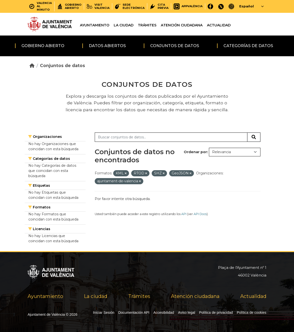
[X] (221, 6)
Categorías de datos (248, 45)
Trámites (147, 25)
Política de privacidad (216, 312)
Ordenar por (195, 152)
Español (246, 6)
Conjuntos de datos (174, 45)
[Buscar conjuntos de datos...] (171, 137)
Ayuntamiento (94, 25)
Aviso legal (186, 312)
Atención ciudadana (181, 25)
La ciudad (123, 25)
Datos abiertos (107, 45)
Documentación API (133, 312)
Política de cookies (251, 312)
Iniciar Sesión (103, 312)
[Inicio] (32, 65)
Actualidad (219, 25)
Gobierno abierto (42, 45)
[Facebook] (210, 6)
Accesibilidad (163, 312)
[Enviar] (253, 137)
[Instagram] (231, 6)
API (183, 214)
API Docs (200, 214)
